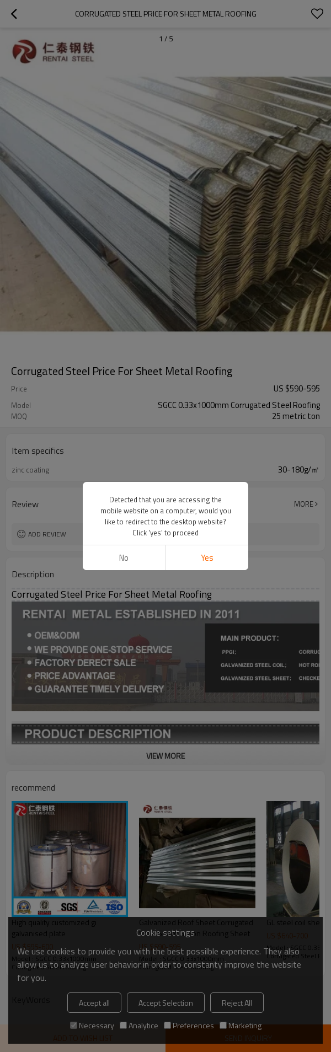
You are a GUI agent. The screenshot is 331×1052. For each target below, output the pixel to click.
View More (165, 755)
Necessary (92, 1025)
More (303, 503)
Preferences (189, 1025)
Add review (47, 534)
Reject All (237, 1002)
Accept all (94, 1002)
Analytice (139, 1025)
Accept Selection (165, 1002)
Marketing (240, 1025)
